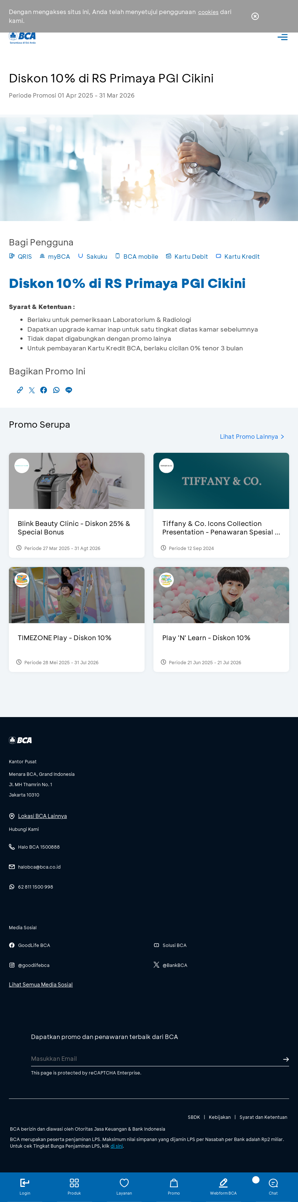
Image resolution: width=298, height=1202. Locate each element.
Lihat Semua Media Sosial (41, 984)
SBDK (194, 1117)
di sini (117, 1146)
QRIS (20, 256)
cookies (208, 12)
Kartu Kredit (238, 256)
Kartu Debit (187, 256)
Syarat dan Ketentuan (263, 1117)
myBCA (54, 256)
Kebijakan (220, 1117)
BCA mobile (136, 256)
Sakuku (92, 256)
